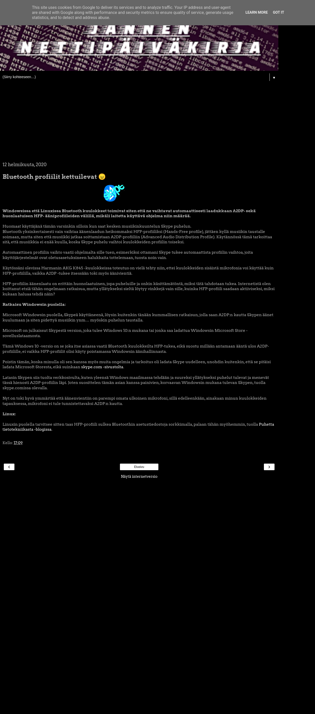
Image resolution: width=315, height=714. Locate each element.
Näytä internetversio (139, 476)
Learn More (256, 12)
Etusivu (139, 467)
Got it (278, 12)
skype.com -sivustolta (102, 366)
